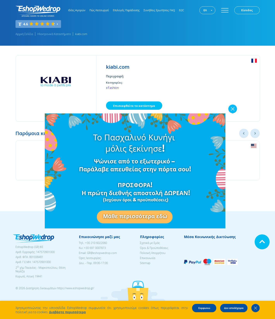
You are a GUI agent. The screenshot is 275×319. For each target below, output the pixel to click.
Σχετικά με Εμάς (150, 243)
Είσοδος (247, 10)
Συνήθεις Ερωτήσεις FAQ (159, 10)
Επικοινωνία (147, 258)
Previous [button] (243, 133)
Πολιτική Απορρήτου (153, 253)
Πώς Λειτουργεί (99, 10)
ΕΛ (205, 10)
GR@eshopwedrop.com (102, 253)
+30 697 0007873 (95, 248)
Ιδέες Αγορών (76, 10)
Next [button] (255, 133)
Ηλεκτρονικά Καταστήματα (54, 34)
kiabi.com (81, 34)
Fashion (113, 88)
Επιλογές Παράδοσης (126, 10)
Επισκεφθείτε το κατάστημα (134, 106)
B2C (181, 10)
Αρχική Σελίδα (24, 34)
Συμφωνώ (204, 308)
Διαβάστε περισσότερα (67, 312)
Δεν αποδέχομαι (233, 308)
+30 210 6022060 (96, 243)
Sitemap (145, 263)
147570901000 (45, 252)
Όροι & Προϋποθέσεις (154, 248)
